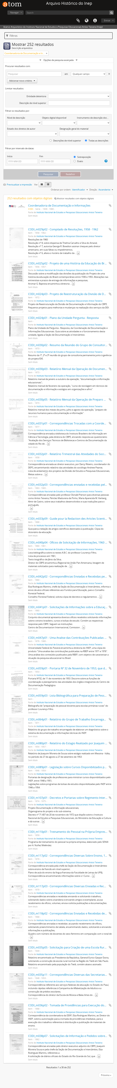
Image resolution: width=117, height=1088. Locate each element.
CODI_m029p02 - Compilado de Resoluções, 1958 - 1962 (63, 229)
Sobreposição (82, 156)
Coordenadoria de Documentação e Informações (59, 205)
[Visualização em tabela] (48, 184)
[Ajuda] (105, 161)
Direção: (93, 189)
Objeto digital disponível (54, 117)
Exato (78, 161)
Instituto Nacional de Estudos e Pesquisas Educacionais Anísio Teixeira (69, 212)
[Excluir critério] (108, 73)
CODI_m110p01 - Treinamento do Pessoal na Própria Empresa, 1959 (71, 832)
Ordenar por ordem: (61, 189)
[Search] (69, 12)
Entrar (107, 20)
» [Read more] (78, 253)
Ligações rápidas (95, 20)
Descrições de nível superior (65, 140)
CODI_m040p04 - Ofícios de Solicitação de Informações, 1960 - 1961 (70, 542)
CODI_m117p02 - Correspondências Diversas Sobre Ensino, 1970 (69, 855)
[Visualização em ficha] (42, 184)
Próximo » (106, 1075)
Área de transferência (78, 20)
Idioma (86, 20)
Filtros (12, 36)
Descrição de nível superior (32, 103)
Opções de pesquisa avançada (58, 60)
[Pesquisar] (111, 12)
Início (9, 156)
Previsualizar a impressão (17, 184)
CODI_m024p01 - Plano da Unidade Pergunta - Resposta (63, 318)
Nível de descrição (16, 117)
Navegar (14, 12)
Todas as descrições (96, 140)
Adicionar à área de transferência (110, 205)
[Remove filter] (46, 53)
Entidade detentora (36, 96)
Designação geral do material (74, 128)
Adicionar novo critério (22, 80)
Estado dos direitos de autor (21, 128)
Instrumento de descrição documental (93, 117)
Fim (41, 156)
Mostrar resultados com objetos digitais (74, 198)
